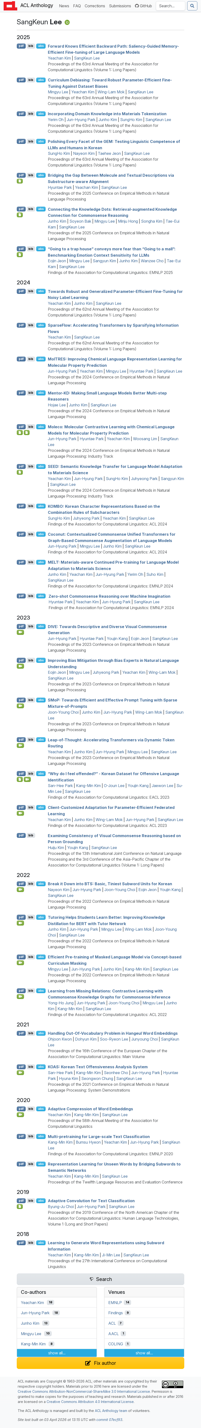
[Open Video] (20, 632)
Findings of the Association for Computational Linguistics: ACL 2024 (107, 524)
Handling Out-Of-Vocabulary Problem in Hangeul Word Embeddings (113, 1033)
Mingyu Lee (58, 91)
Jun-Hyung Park (81, 119)
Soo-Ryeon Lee (114, 1039)
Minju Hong (128, 221)
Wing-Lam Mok (111, 91)
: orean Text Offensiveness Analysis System (98, 1066)
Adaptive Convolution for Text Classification (91, 1200)
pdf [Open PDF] (21, 46)
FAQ (78, 5)
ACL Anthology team (111, 1411)
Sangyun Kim (104, 260)
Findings (115, 1312)
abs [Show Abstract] (41, 46)
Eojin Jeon (57, 260)
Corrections (96, 5)
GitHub (143, 5)
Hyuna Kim (68, 1078)
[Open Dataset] (20, 779)
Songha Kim (151, 221)
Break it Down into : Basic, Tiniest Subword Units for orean (110, 883)
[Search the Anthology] (170, 5)
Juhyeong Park (144, 478)
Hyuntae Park (60, 187)
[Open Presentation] (27, 432)
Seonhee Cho (116, 1072)
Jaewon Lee (162, 785)
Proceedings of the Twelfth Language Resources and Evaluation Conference (115, 1182)
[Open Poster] (20, 432)
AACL (113, 1333)
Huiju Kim (56, 847)
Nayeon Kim (84, 153)
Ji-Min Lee (111, 1255)
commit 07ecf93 (109, 1420)
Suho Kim (154, 574)
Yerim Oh (56, 119)
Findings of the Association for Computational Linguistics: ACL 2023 (107, 825)
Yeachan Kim (59, 58)
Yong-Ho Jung (61, 1002)
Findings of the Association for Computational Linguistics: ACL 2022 (107, 1014)
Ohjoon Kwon (60, 1039)
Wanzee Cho (152, 260)
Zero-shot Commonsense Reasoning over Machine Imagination (109, 596)
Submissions (121, 5)
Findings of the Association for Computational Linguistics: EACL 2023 (108, 797)
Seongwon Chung (97, 1078)
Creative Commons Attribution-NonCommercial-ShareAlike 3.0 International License (84, 1391)
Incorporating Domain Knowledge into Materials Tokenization (107, 113)
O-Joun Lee (114, 785)
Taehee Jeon (109, 153)
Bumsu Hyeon (88, 1142)
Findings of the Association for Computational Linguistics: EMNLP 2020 (110, 1153)
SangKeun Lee (87, 58)
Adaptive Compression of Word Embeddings (90, 1108)
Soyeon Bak (80, 221)
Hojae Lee (57, 405)
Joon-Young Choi (63, 712)
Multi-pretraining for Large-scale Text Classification (99, 1136)
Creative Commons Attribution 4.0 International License (90, 1402)
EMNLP (115, 1302)
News (65, 5)
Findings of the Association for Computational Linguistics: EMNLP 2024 (110, 586)
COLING (115, 1343)
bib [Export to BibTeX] (30, 46)
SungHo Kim (131, 119)
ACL (112, 1323)
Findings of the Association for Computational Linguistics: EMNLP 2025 (110, 272)
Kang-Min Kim (88, 785)
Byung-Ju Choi (61, 1206)
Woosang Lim (145, 438)
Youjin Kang (117, 638)
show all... (57, 1352)
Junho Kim (108, 119)
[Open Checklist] (20, 181)
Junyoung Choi (144, 1039)
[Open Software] (20, 1206)
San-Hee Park (60, 785)
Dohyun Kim (86, 1039)
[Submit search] (192, 5)
